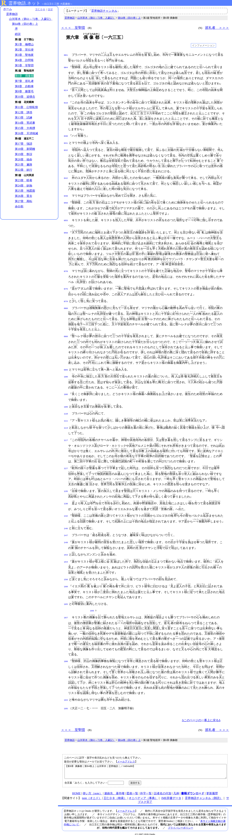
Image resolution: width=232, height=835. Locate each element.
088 (66, 334)
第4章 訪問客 (24, 60)
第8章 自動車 (24, 86)
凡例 (176, 789)
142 (66, 512)
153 (66, 550)
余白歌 (19, 206)
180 (66, 655)
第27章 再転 (23, 201)
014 (66, 90)
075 (66, 287)
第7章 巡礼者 (24, 81)
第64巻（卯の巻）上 (25, 23)
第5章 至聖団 (24, 65)
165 (66, 599)
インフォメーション (203, 45)
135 (66, 487)
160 (66, 581)
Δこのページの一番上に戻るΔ (201, 714)
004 (66, 67)
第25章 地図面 (25, 190)
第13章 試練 (23, 117)
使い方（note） (92, 789)
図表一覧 (132, 789)
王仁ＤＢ (40, 9)
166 (92, 605)
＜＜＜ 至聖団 (73, 28)
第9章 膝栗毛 (24, 91)
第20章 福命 (23, 159)
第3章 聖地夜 (24, 54)
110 (66, 411)
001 (66, 54)
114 (66, 424)
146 (66, 525)
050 (66, 201)
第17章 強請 (23, 143)
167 (66, 611)
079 (66, 299)
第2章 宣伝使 (24, 49)
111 (66, 417)
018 (66, 102)
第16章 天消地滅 (26, 133)
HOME (76, 789)
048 (66, 195)
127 (66, 464)
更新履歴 (212, 789)
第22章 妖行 (23, 169)
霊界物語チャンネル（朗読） (204, 794)
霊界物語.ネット (25, 3)
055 (66, 219)
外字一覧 (146, 789)
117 (66, 436)
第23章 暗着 (23, 180)
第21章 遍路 (23, 164)
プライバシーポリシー (180, 824)
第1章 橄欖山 (24, 44)
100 (66, 374)
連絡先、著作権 (114, 789)
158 (66, 574)
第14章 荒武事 (25, 122)
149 (66, 538)
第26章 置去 (23, 195)
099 (66, 367)
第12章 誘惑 (23, 112)
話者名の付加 (162, 789)
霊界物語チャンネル (104, 10)
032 (66, 149)
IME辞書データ (171, 794)
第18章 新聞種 (25, 148)
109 (66, 404)
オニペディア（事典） (143, 794)
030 (66, 135)
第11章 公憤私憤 (26, 107)
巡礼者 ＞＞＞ (217, 28)
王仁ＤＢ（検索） (115, 794)
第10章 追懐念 (25, 96)
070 (66, 269)
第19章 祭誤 (23, 154)
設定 (50, 9)
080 (66, 306)
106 (66, 391)
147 (66, 531)
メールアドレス (126, 755)
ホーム (7, 9)
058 (66, 231)
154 (66, 557)
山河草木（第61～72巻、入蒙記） (31, 19)
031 (66, 142)
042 (66, 177)
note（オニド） (92, 794)
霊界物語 (12, 14)
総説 (18, 34)
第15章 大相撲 (25, 128)
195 (66, 702)
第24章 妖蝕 (23, 185)
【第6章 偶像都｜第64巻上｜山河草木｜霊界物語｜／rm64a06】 (146, 766)
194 (66, 694)
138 (66, 500)
